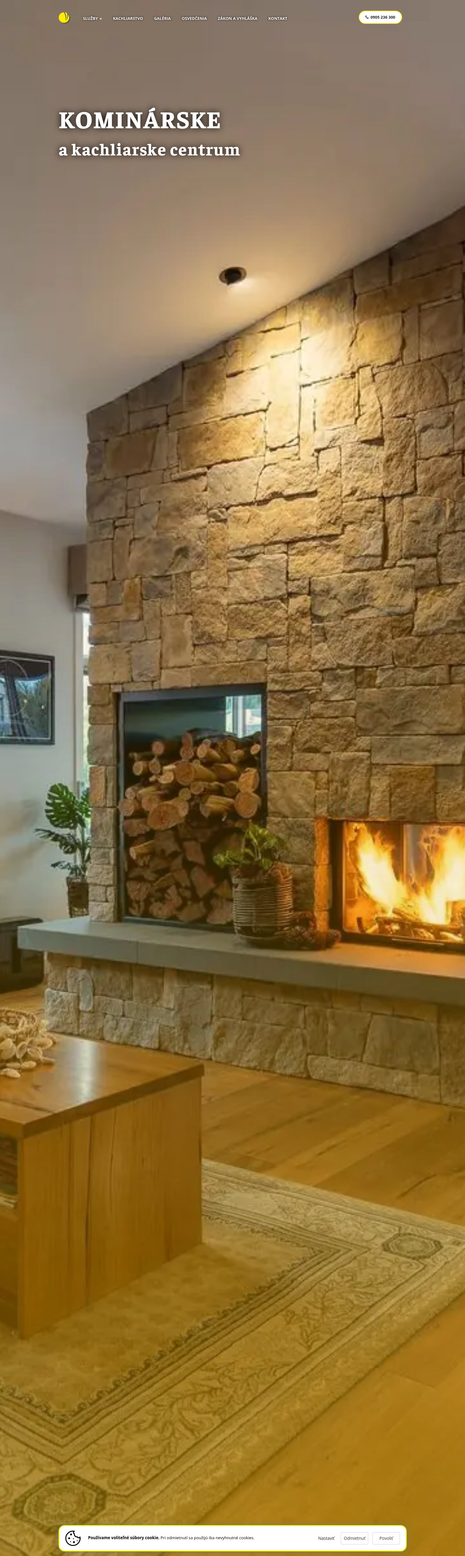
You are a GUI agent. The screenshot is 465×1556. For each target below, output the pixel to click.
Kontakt (277, 18)
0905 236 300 (380, 17)
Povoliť (386, 1538)
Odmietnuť (354, 1538)
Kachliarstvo (128, 18)
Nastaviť (326, 1538)
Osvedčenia (194, 18)
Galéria (162, 18)
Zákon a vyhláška (237, 18)
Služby (92, 18)
